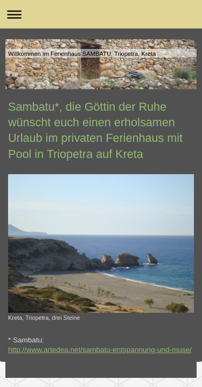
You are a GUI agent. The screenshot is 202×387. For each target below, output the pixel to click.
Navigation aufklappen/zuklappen (101, 14)
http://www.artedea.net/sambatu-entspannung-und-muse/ (100, 350)
